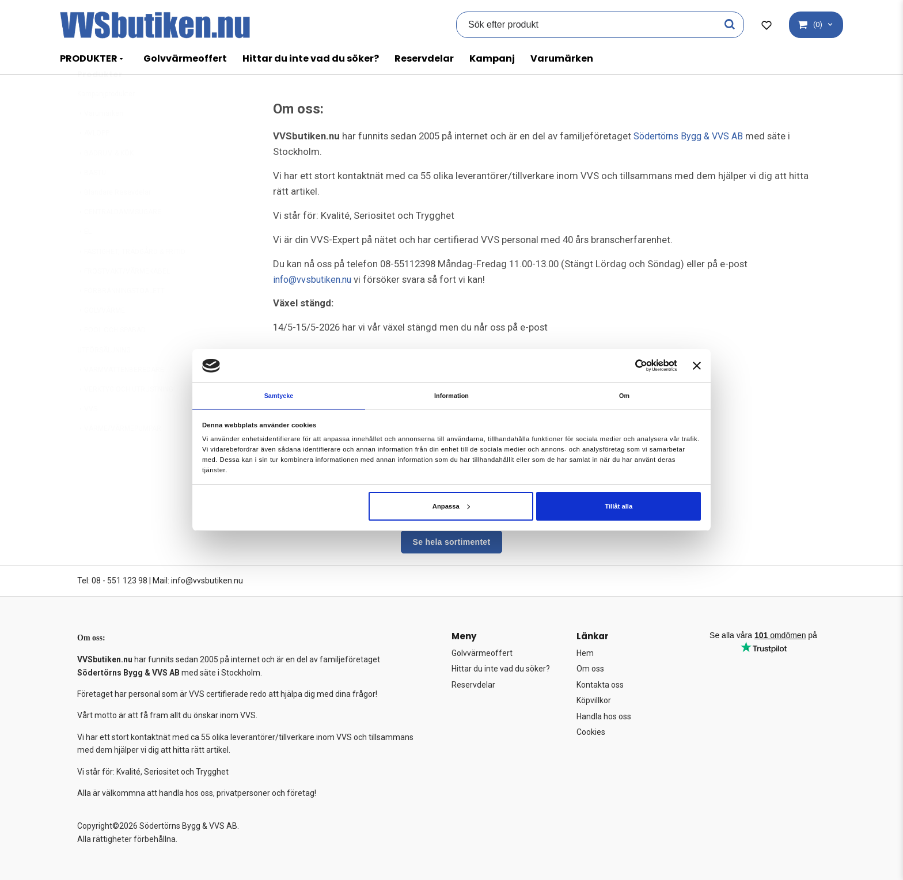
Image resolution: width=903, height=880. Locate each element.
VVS (87, 437)
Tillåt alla (618, 506)
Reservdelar (424, 58)
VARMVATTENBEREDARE (120, 398)
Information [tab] (452, 395)
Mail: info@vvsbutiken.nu (198, 580)
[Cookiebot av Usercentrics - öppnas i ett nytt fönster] (626, 364)
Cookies (590, 732)
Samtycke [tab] (278, 395)
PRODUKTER (88, 58)
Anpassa (451, 506)
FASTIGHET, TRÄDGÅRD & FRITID (131, 280)
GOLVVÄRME (101, 339)
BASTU (91, 201)
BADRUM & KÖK (105, 181)
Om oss (590, 668)
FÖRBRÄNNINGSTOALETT (121, 319)
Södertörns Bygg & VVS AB (691, 136)
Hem (585, 653)
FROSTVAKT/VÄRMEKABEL (123, 299)
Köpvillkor (593, 700)
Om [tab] (624, 395)
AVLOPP (93, 161)
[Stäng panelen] (697, 365)
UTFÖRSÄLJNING (104, 378)
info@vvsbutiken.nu (314, 279)
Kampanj (492, 58)
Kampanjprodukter (106, 122)
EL (84, 260)
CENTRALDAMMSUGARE (119, 240)
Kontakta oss (600, 684)
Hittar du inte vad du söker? (310, 58)
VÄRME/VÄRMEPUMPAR (119, 457)
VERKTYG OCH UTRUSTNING (125, 418)
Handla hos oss (603, 716)
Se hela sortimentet (452, 542)
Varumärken (561, 58)
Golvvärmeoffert (185, 58)
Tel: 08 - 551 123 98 (112, 580)
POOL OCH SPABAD (111, 358)
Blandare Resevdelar (114, 221)
